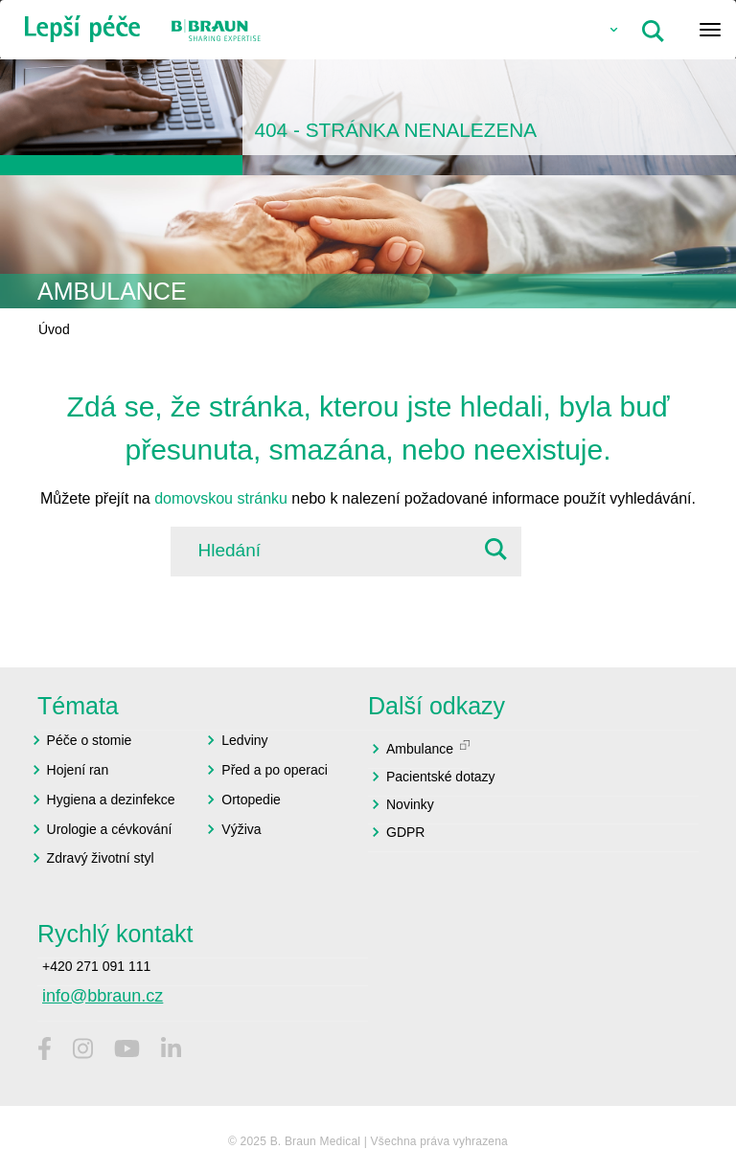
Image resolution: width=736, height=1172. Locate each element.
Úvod (54, 329)
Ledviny (244, 740)
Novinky (410, 804)
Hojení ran (78, 770)
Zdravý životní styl (100, 858)
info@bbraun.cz (102, 995)
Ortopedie (250, 799)
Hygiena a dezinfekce (111, 799)
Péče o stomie (89, 740)
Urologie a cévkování (109, 829)
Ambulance (419, 748)
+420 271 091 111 (96, 966)
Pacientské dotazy (440, 776)
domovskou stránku (221, 498)
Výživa (241, 829)
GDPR (405, 832)
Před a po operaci (274, 770)
